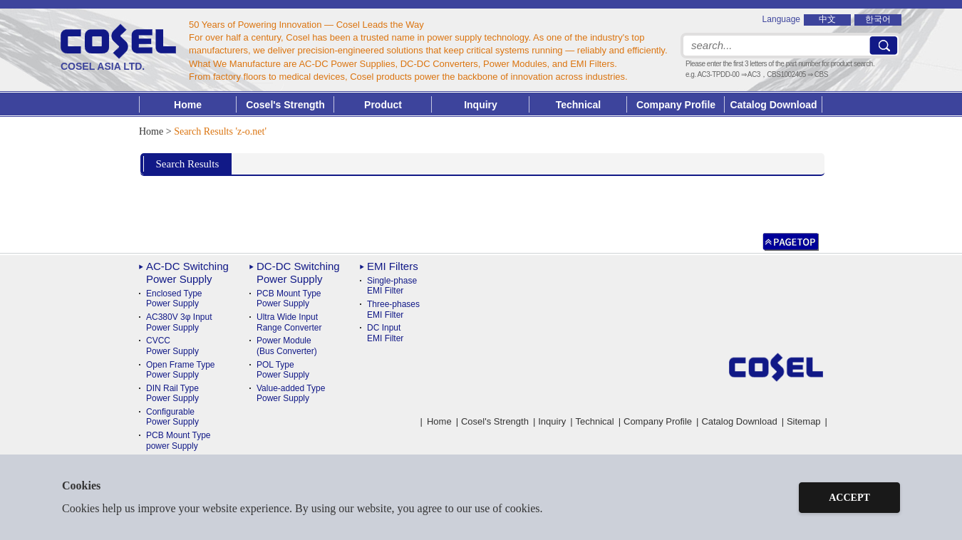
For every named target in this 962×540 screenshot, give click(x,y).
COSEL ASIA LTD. (118, 48)
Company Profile (675, 104)
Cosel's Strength (285, 104)
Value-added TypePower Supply (291, 393)
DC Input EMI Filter (385, 333)
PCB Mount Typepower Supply (178, 440)
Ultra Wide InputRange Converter (289, 322)
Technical (595, 421)
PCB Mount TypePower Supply (289, 298)
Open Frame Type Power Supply (180, 370)
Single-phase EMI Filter (392, 286)
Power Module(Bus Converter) (287, 345)
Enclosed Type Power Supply (174, 298)
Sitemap (804, 421)
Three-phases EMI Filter (393, 309)
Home (188, 104)
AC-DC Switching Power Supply (187, 272)
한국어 (878, 19)
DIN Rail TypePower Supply (172, 393)
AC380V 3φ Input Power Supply (179, 322)
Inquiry (480, 104)
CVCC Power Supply (172, 345)
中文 (827, 19)
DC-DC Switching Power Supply (298, 272)
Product (383, 104)
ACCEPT (849, 497)
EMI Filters (392, 266)
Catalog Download (773, 104)
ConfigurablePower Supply (172, 417)
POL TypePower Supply (283, 370)
